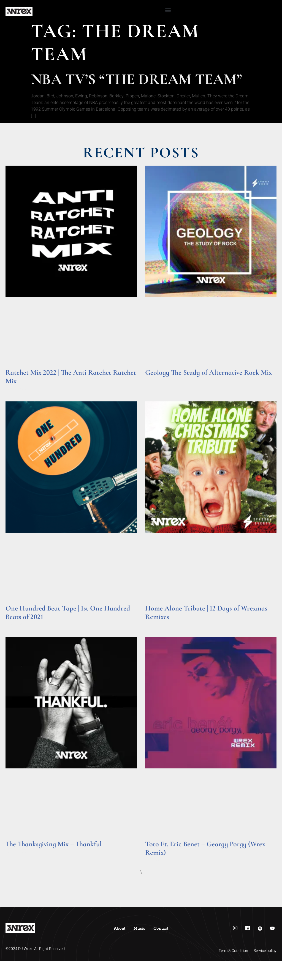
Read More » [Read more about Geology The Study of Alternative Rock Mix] (155, 380)
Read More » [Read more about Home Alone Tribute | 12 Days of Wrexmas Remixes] (155, 624)
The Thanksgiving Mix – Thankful (54, 844)
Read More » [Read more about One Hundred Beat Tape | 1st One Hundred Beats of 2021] (16, 624)
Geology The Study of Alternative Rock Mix (208, 372)
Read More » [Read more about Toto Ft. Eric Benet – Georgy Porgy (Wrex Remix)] (155, 860)
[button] (168, 10)
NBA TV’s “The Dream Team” (136, 79)
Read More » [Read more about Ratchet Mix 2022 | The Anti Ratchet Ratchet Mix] (16, 388)
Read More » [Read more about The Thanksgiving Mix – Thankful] (16, 852)
